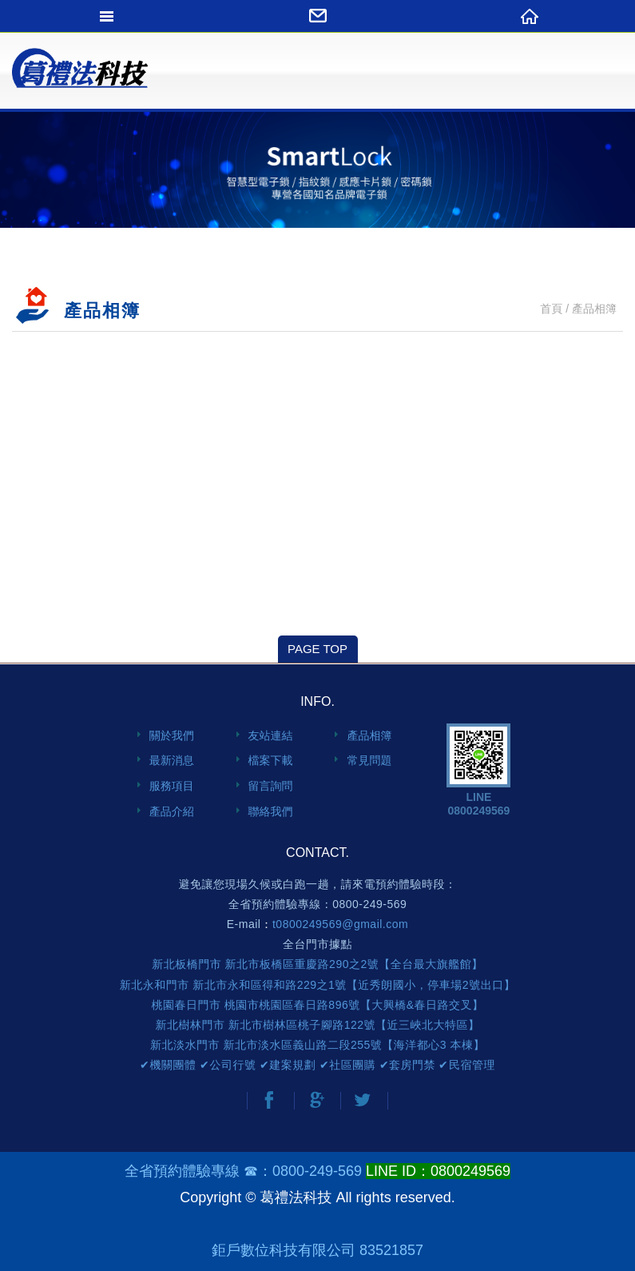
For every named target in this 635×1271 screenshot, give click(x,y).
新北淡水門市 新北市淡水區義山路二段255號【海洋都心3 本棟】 (317, 1044)
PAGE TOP (317, 648)
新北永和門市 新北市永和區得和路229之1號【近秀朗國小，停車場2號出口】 (317, 984)
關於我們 (171, 735)
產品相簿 (369, 735)
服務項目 (171, 785)
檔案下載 (270, 760)
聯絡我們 (270, 811)
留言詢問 (270, 785)
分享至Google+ (316, 1100)
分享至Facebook (269, 1100)
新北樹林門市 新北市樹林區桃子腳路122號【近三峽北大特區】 (317, 1024)
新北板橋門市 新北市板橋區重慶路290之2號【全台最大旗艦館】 (317, 964)
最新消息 (171, 760)
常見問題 (369, 760)
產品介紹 (171, 811)
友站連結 (270, 735)
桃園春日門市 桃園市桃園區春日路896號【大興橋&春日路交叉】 (317, 1004)
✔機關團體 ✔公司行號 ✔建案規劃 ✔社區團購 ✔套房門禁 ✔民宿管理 (317, 1064)
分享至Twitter (363, 1100)
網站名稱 (80, 76)
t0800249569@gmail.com (340, 924)
